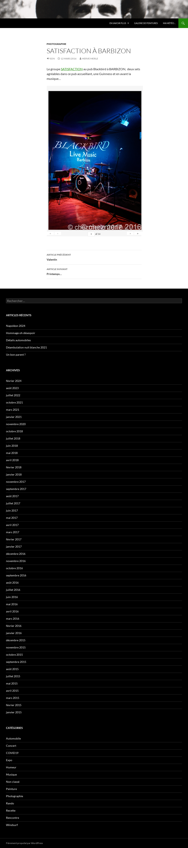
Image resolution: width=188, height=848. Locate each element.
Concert (11, 745)
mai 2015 (12, 683)
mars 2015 (12, 697)
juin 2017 (12, 510)
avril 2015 (12, 690)
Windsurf (12, 825)
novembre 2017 (16, 481)
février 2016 (13, 625)
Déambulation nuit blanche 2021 (26, 347)
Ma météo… (169, 23)
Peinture (11, 789)
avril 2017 (12, 525)
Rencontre (12, 817)
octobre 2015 (14, 654)
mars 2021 (12, 409)
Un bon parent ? (16, 354)
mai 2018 (12, 453)
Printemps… (94, 271)
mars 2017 (12, 532)
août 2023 (12, 388)
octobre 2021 (14, 402)
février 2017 (13, 539)
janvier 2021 (14, 416)
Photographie (56, 43)
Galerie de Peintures (146, 23)
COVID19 (12, 753)
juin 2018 (12, 445)
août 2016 (12, 582)
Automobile (13, 738)
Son (52, 58)
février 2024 (13, 380)
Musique (11, 774)
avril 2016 (12, 611)
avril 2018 (12, 460)
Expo (9, 760)
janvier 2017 (14, 546)
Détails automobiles (18, 340)
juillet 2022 (13, 395)
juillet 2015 (13, 676)
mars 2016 (12, 618)
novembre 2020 (16, 424)
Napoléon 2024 (15, 325)
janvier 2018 (14, 474)
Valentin (94, 256)
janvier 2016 (14, 633)
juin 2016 (12, 597)
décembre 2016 (15, 553)
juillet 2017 (13, 503)
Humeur (11, 767)
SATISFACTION (72, 69)
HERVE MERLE (90, 58)
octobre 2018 (14, 431)
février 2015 (13, 705)
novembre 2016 (16, 561)
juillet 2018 (13, 438)
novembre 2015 (16, 647)
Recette (10, 810)
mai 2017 (12, 517)
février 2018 (13, 467)
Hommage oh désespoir (20, 333)
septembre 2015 (16, 661)
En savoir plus (118, 23)
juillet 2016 (13, 589)
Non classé (12, 781)
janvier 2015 (14, 712)
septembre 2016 (16, 575)
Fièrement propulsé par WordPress (24, 843)
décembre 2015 (15, 640)
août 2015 (12, 669)
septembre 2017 (16, 489)
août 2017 (12, 496)
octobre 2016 (14, 568)
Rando (10, 803)
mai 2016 (12, 604)
